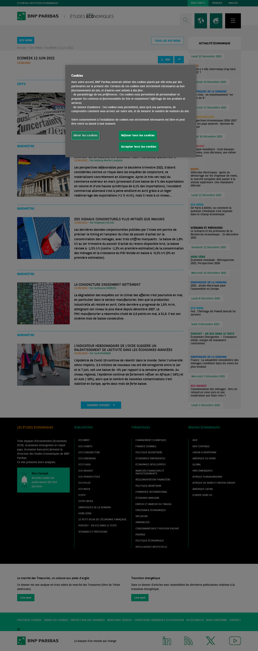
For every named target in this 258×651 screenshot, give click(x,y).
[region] (130, 111)
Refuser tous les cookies (138, 135)
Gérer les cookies (86, 135)
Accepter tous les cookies (138, 146)
